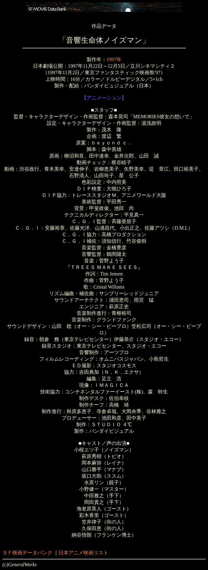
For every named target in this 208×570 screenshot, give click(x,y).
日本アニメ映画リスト (83, 552)
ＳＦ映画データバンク (27, 552)
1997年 (113, 59)
